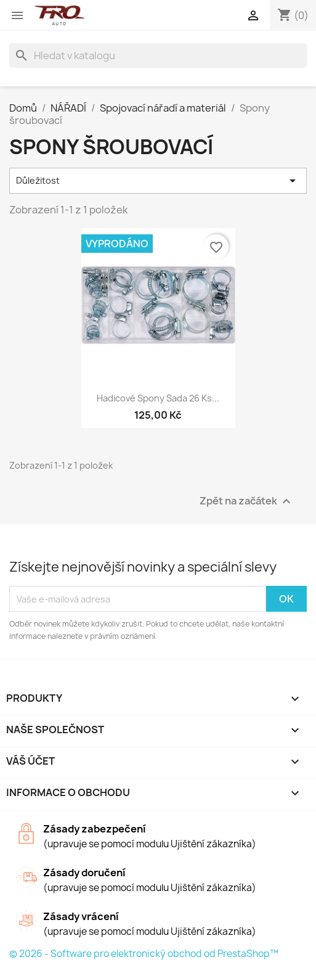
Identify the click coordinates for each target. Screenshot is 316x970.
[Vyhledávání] (158, 55)
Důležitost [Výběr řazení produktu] (158, 180)
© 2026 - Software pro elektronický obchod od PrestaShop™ (143, 953)
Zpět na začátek (247, 501)
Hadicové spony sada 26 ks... (158, 398)
